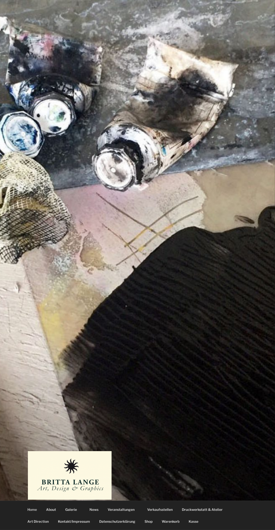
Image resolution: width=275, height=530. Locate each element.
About (51, 509)
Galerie (73, 509)
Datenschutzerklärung (117, 521)
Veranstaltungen (123, 509)
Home (32, 509)
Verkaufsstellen (160, 509)
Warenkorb (170, 521)
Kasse (193, 521)
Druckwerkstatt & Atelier (202, 509)
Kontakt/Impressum (74, 521)
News (93, 509)
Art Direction (38, 521)
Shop (149, 521)
